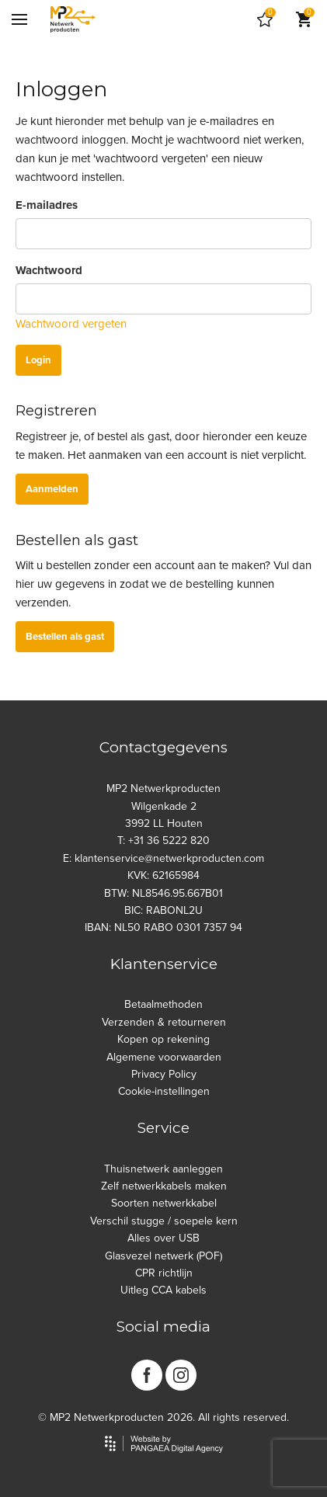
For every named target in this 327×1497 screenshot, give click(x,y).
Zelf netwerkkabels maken (164, 1186)
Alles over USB (163, 1238)
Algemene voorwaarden (163, 1057)
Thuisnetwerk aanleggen (163, 1169)
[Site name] (73, 19)
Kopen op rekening (163, 1039)
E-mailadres (47, 205)
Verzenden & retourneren (164, 1022)
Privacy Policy (164, 1074)
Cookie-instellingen (164, 1091)
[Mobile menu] (19, 19)
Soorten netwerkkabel (164, 1203)
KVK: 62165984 (163, 875)
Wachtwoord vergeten (71, 324)
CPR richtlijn (164, 1273)
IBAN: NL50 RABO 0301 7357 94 (163, 927)
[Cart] (264, 19)
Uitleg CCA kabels (163, 1290)
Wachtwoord (49, 270)
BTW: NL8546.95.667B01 (163, 893)
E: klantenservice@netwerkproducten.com (163, 858)
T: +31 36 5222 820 (163, 840)
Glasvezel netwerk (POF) (163, 1256)
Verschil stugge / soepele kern (164, 1221)
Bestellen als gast (65, 636)
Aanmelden (52, 489)
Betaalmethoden (163, 1004)
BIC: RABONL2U (163, 910)
